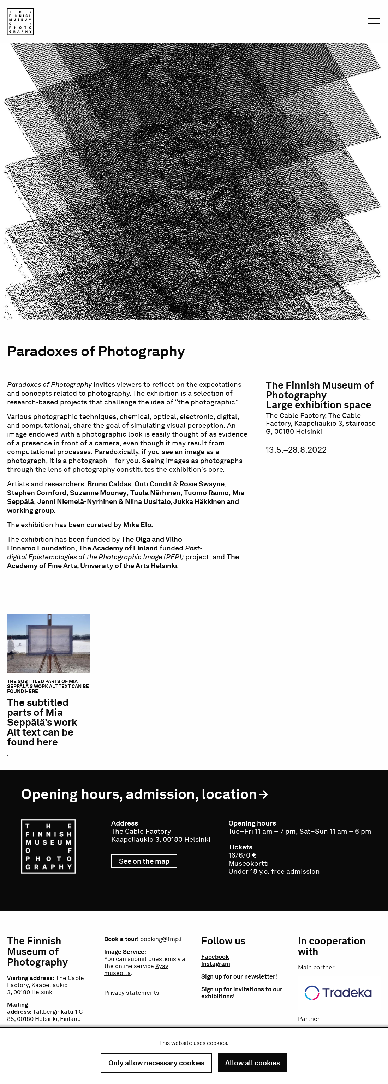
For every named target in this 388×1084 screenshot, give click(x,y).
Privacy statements (131, 992)
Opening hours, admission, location (139, 794)
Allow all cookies (252, 1063)
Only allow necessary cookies (156, 1063)
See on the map (148, 862)
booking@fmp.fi (162, 939)
